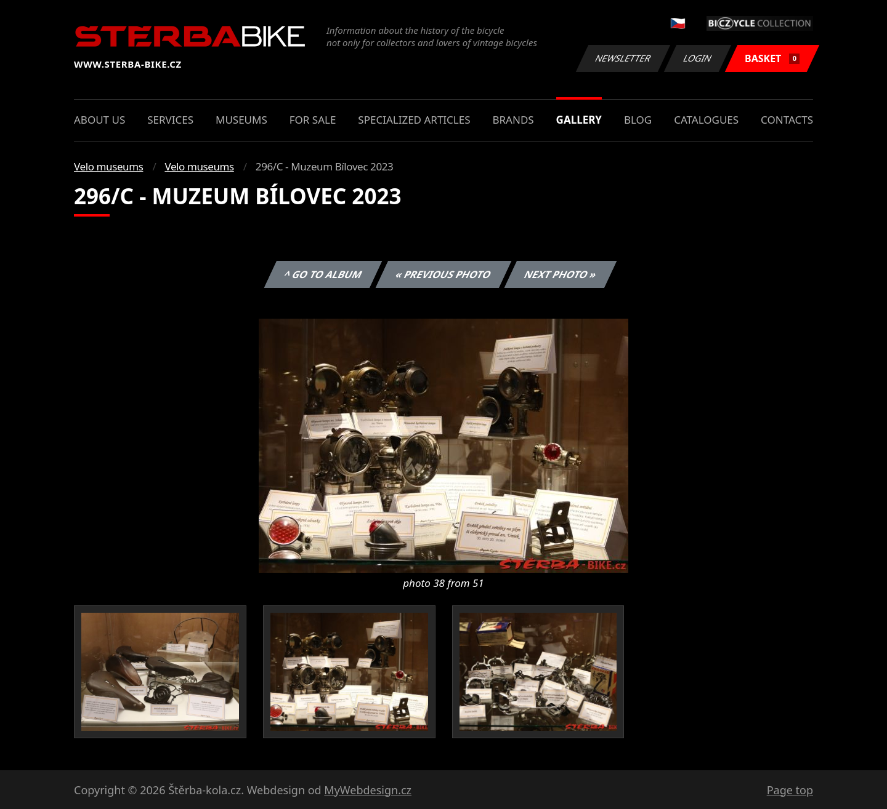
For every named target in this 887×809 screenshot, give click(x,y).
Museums (241, 120)
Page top (790, 790)
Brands (512, 120)
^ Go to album (323, 274)
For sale (313, 120)
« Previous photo (443, 274)
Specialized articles (414, 120)
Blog (638, 120)
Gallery (579, 120)
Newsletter (623, 58)
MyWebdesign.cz (367, 790)
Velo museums (108, 166)
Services (170, 120)
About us (99, 120)
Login (698, 58)
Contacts (787, 120)
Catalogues (706, 120)
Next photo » (560, 274)
